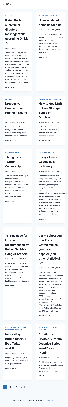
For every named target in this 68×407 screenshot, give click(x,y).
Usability (50, 152)
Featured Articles (45, 99)
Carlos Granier (11, 48)
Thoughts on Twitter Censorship (13, 161)
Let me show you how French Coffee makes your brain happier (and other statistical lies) (50, 249)
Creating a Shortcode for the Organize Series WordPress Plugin (51, 344)
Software (8, 16)
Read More (10, 87)
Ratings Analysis (45, 231)
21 (25, 387)
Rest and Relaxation (12, 231)
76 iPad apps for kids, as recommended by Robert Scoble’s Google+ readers (17, 245)
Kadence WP (49, 400)
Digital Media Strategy (13, 328)
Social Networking (12, 152)
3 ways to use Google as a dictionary (48, 161)
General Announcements (48, 16)
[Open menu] (63, 4)
